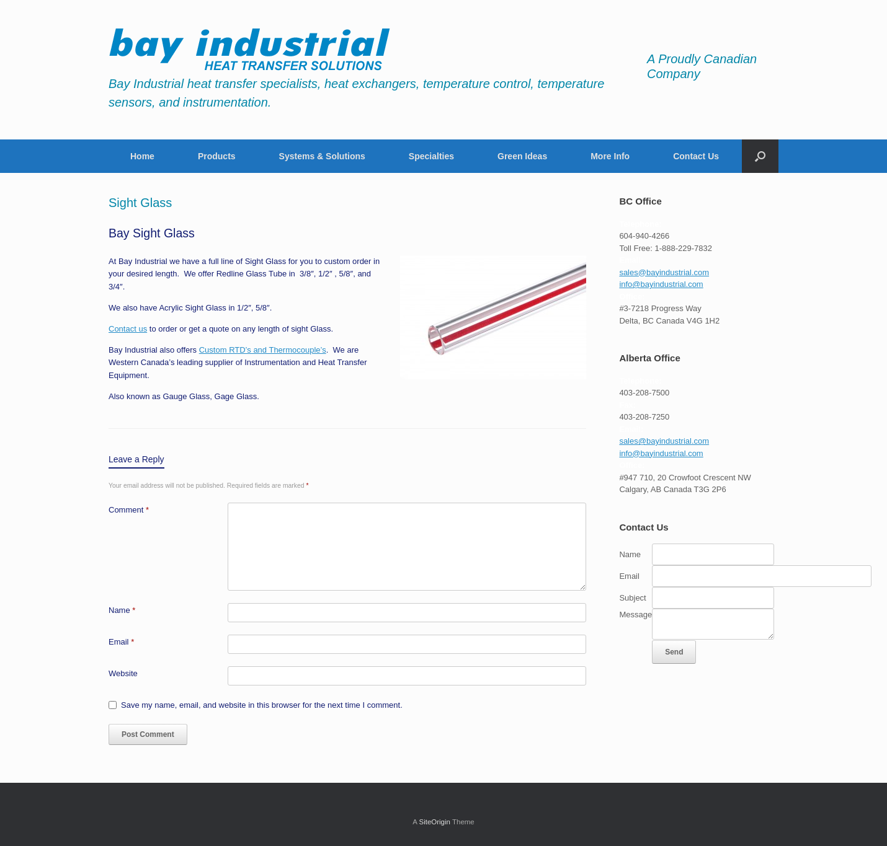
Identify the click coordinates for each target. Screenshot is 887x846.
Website (123, 673)
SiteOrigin (434, 822)
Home (142, 156)
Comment (129, 509)
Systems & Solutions (322, 156)
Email (121, 641)
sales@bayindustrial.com (664, 272)
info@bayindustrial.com (661, 284)
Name (122, 610)
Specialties (431, 156)
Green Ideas (522, 156)
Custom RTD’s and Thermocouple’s (262, 350)
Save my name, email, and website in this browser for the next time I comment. (262, 705)
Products (217, 156)
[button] (760, 156)
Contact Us (696, 156)
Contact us (128, 328)
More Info (610, 156)
